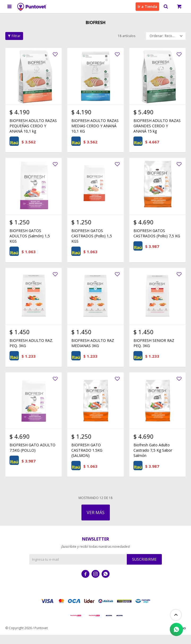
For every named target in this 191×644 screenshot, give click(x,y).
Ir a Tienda (146, 6)
